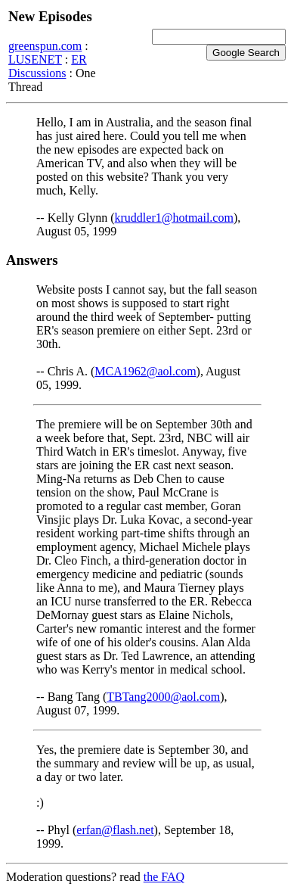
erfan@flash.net (114, 829)
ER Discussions (47, 66)
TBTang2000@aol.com (163, 696)
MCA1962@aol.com (145, 371)
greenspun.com (45, 45)
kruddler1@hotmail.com (174, 217)
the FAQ (164, 876)
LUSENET (35, 59)
